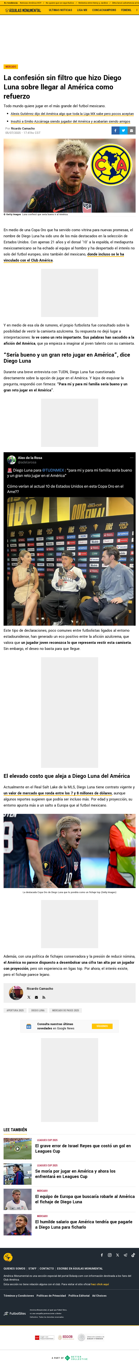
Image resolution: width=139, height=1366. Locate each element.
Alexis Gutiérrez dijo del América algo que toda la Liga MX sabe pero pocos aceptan (72, 113)
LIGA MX (82, 10)
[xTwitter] (117, 1255)
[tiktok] (133, 1255)
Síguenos (102, 1026)
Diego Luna (37, 1010)
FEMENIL (126, 10)
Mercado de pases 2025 (65, 1010)
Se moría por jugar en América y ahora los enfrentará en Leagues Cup (75, 1174)
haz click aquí (100, 1284)
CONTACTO (47, 1269)
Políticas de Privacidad (51, 1296)
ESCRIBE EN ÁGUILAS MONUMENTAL (80, 1269)
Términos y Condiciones (19, 1296)
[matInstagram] (110, 1255)
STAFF (32, 1269)
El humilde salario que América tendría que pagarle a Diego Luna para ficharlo (83, 1224)
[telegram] (125, 1255)
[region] (69, 32)
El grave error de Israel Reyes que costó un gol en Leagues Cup (83, 1148)
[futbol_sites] (15, 1314)
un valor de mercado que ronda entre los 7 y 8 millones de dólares (58, 793)
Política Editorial (79, 1296)
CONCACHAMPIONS (104, 10)
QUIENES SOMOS (14, 1269)
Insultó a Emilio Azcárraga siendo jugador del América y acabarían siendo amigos (70, 121)
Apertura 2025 (15, 1010)
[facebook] (102, 1255)
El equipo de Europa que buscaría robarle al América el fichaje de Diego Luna (85, 1199)
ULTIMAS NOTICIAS (60, 10)
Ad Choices (99, 1296)
